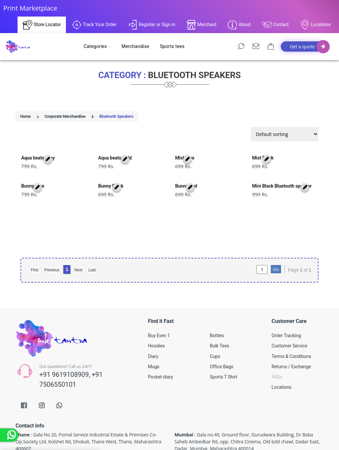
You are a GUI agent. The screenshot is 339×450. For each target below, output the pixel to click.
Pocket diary (160, 352)
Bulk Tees (219, 321)
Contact (275, 25)
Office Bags (221, 341)
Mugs (153, 341)
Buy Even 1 (159, 310)
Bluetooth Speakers (116, 116)
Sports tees (173, 46)
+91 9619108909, (65, 350)
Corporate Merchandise (64, 116)
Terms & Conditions (291, 331)
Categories (98, 46)
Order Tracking (286, 310)
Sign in (168, 24)
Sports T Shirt (223, 352)
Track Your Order (94, 25)
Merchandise (137, 46)
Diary (153, 331)
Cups (215, 331)
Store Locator (42, 25)
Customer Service (289, 321)
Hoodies (156, 321)
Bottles (217, 310)
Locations (315, 25)
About (239, 25)
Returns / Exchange (291, 341)
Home (25, 116)
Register (144, 24)
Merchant (201, 25)
